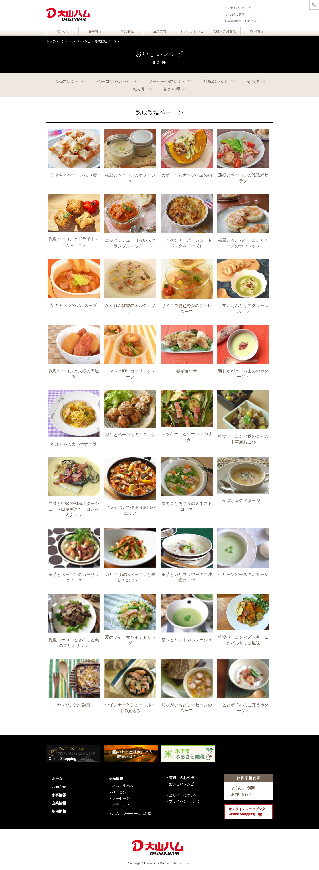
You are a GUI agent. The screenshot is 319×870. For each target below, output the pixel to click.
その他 (253, 81)
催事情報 (94, 31)
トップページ (55, 41)
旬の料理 (171, 89)
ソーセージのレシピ (167, 81)
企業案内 (159, 31)
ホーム (57, 778)
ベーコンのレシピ (113, 81)
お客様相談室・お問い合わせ (243, 21)
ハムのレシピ (66, 81)
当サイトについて (183, 795)
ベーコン (119, 792)
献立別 (139, 89)
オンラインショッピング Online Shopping (247, 812)
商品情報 (127, 31)
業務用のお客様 (224, 31)
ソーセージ (121, 798)
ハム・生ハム (122, 786)
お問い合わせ (241, 794)
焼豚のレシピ (216, 81)
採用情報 (256, 31)
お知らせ (62, 31)
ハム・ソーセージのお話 (131, 814)
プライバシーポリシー (186, 801)
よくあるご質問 (234, 14)
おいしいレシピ (192, 31)
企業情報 (59, 803)
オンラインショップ (237, 7)
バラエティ (121, 805)
